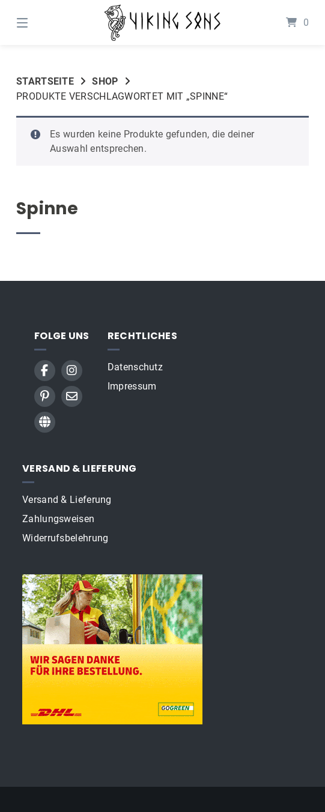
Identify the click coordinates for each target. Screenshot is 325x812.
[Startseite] (162, 22)
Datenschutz (135, 367)
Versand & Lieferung (67, 499)
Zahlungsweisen (58, 519)
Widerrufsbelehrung (65, 538)
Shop (105, 81)
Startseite (45, 81)
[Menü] (43, 22)
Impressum (132, 386)
